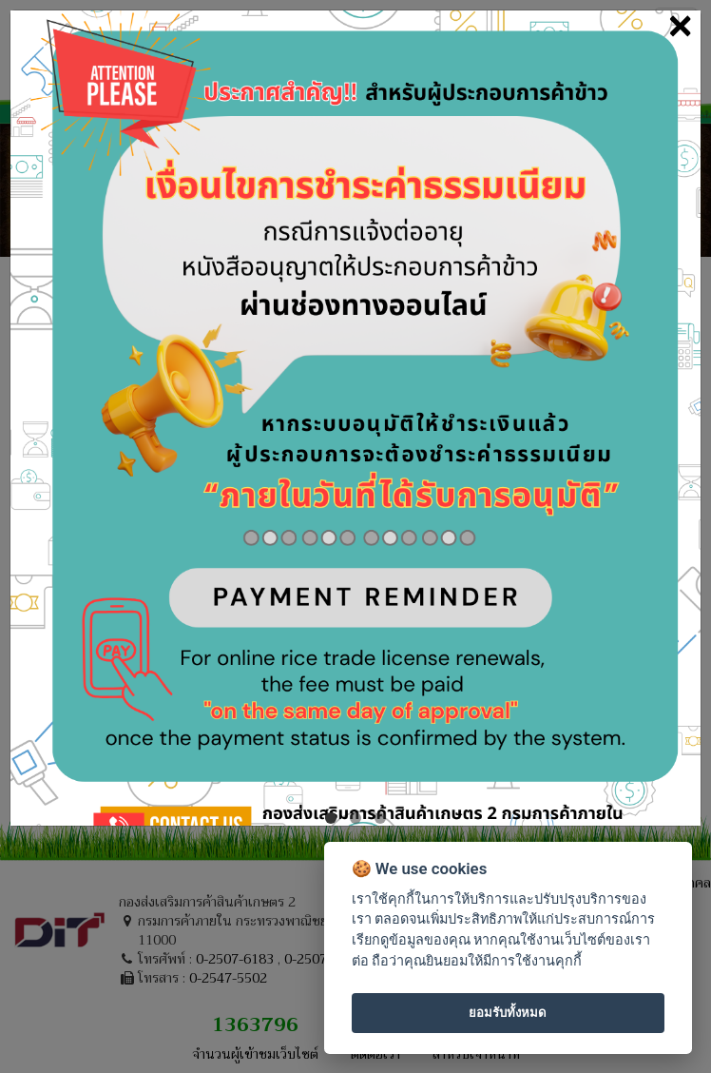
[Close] (680, 25)
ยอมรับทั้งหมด (508, 1012)
